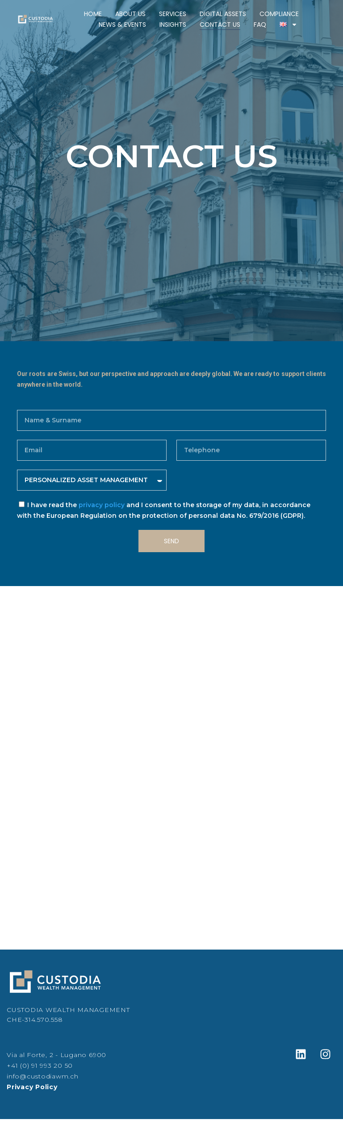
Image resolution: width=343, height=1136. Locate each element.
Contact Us (220, 24)
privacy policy (102, 505)
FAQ (260, 24)
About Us (130, 13)
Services (172, 13)
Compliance (279, 13)
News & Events (122, 24)
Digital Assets (223, 13)
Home (93, 13)
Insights (172, 24)
